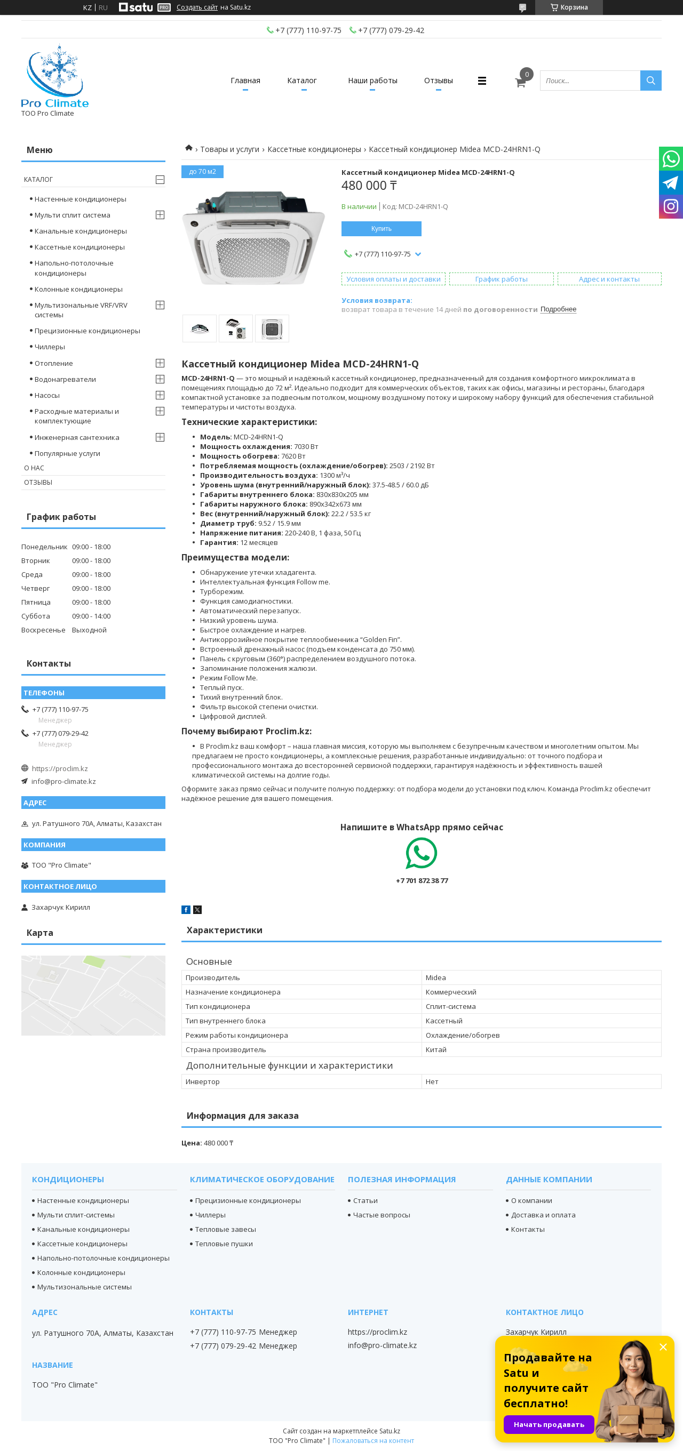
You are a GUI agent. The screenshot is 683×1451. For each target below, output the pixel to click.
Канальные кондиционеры (81, 231)
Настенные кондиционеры (80, 199)
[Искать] (651, 80)
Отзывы (438, 80)
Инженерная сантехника (77, 437)
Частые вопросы (381, 1215)
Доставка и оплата (543, 1215)
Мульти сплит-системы (76, 1215)
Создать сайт (197, 7)
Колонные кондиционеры (79, 289)
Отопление (54, 363)
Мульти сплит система (72, 215)
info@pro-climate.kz (63, 781)
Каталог (302, 80)
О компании (531, 1200)
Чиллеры (50, 346)
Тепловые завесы (225, 1229)
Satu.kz (389, 1431)
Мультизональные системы (84, 1287)
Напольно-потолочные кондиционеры (74, 267)
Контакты (528, 1229)
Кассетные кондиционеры (314, 149)
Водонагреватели (65, 379)
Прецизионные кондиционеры (87, 330)
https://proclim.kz (60, 768)
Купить (381, 229)
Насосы (47, 395)
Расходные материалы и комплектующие (77, 416)
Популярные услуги (67, 453)
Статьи (365, 1200)
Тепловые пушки (224, 1243)
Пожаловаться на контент (373, 1440)
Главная (245, 80)
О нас (34, 467)
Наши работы (373, 80)
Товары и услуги (229, 149)
